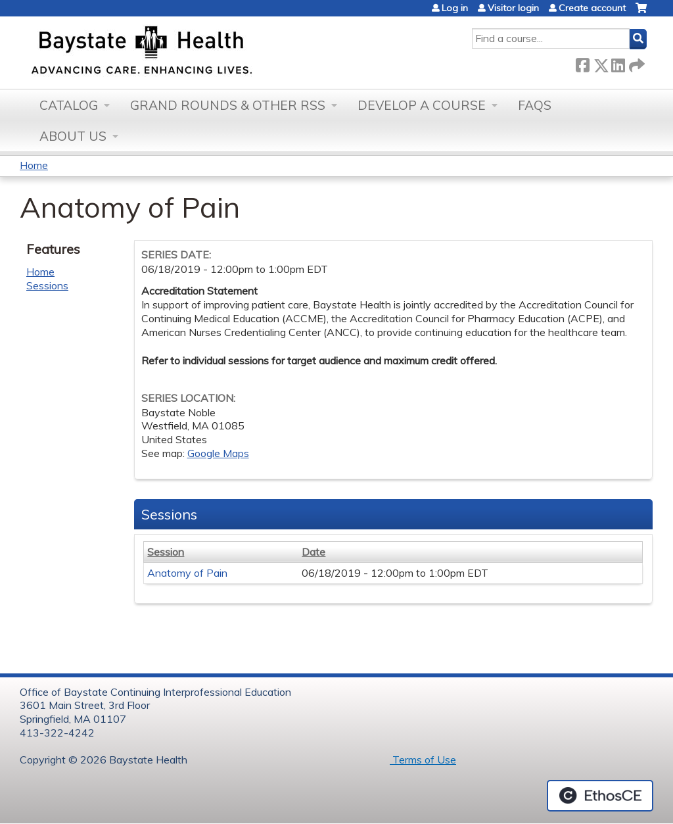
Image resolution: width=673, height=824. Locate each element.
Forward (635, 62)
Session (165, 551)
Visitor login (513, 7)
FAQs (534, 105)
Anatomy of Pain (187, 572)
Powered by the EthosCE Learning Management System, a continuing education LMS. (600, 796)
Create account (592, 7)
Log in (455, 7)
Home (34, 165)
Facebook (582, 62)
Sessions (47, 285)
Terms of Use (423, 759)
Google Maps (218, 453)
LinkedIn (617, 62)
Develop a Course (422, 105)
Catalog (68, 105)
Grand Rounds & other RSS (227, 105)
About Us (72, 136)
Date (313, 551)
